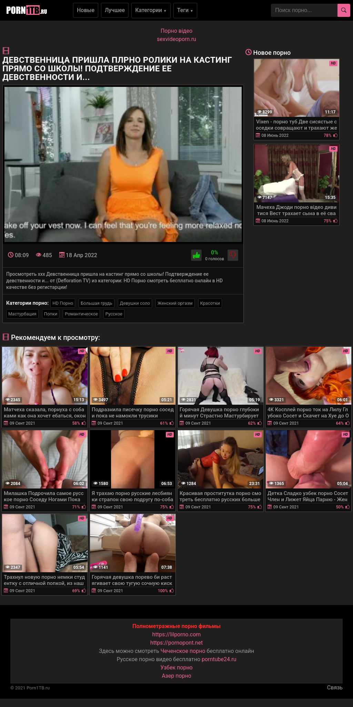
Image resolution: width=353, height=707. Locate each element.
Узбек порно (176, 667)
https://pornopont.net (176, 642)
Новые (85, 10)
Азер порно (176, 676)
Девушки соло (135, 303)
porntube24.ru (219, 659)
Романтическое (81, 313)
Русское (113, 313)
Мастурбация (22, 313)
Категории (151, 10)
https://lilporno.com (176, 634)
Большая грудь (96, 303)
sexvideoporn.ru (176, 39)
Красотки (210, 303)
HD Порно (62, 303)
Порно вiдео (176, 31)
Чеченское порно (183, 651)
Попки (51, 313)
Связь (335, 687)
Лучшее (115, 10)
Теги (185, 10)
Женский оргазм (175, 303)
